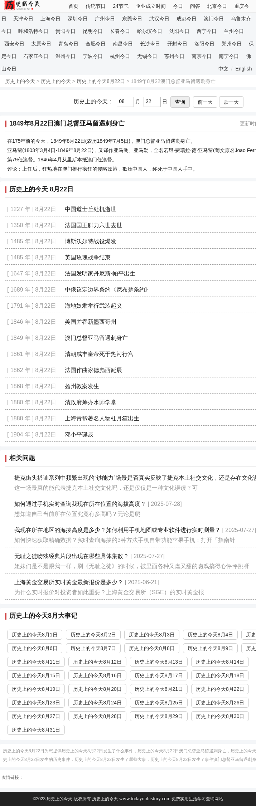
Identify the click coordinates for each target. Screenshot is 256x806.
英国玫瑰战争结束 (88, 257)
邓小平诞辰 (79, 434)
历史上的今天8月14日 (220, 662)
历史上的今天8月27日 (36, 716)
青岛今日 (68, 44)
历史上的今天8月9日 (210, 648)
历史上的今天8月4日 (210, 635)
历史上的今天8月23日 (36, 702)
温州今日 (65, 56)
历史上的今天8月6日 (35, 648)
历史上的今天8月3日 (152, 635)
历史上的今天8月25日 (159, 702)
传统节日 (96, 6)
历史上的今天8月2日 (93, 635)
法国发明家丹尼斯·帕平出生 (100, 273)
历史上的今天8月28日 (97, 716)
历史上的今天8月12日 (97, 662)
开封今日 (177, 44)
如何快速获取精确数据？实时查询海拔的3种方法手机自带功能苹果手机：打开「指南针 (124, 540)
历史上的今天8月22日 (101, 81)
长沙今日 (150, 44)
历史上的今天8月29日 (159, 716)
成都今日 (187, 18)
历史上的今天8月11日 (36, 662)
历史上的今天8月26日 (220, 702)
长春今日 (120, 31)
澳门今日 (214, 18)
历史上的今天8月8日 (152, 648)
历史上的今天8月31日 (36, 730)
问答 (195, 6)
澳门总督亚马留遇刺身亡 (96, 338)
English (244, 69)
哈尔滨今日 (149, 31)
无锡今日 (147, 56)
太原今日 (41, 44)
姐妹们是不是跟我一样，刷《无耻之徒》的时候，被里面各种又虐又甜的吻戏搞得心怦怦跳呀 (131, 566)
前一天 (205, 102)
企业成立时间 (151, 6)
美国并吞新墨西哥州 (90, 322)
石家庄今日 (35, 56)
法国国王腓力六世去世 (93, 225)
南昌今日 (123, 44)
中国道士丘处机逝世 (90, 209)
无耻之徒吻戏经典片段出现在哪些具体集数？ (71, 556)
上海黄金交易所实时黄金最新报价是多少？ (68, 582)
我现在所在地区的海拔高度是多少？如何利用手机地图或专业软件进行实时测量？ (117, 530)
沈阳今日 (179, 31)
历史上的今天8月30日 (220, 716)
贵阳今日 (65, 31)
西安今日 (14, 44)
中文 (223, 69)
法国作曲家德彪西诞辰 (93, 370)
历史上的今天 (20, 81)
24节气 (121, 6)
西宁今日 (207, 31)
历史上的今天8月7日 (93, 648)
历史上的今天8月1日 (35, 635)
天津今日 (23, 18)
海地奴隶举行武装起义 (93, 306)
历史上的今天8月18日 (220, 675)
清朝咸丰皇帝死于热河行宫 (99, 354)
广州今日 (105, 18)
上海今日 (50, 18)
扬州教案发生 (82, 386)
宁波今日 (93, 56)
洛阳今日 (204, 44)
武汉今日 (159, 18)
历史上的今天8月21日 (159, 689)
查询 (180, 102)
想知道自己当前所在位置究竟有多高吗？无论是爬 (77, 514)
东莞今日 (132, 18)
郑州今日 (232, 44)
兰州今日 (234, 31)
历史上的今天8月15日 (36, 675)
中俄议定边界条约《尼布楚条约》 (108, 290)
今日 (178, 6)
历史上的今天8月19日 (36, 689)
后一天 (231, 102)
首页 (73, 6)
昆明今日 (93, 31)
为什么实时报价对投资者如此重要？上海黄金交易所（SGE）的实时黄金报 (109, 592)
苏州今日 (174, 56)
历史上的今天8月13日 (159, 662)
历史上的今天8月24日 (97, 702)
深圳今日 (78, 18)
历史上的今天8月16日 (97, 675)
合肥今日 (96, 44)
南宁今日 (229, 56)
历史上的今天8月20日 (97, 689)
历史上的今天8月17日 (159, 675)
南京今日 (202, 56)
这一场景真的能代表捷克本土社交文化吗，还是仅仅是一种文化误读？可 (106, 488)
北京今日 (217, 6)
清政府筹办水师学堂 (90, 402)
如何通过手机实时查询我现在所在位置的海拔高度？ (80, 504)
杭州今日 (120, 56)
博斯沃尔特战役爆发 (90, 241)
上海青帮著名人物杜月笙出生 (102, 418)
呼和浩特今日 (33, 31)
